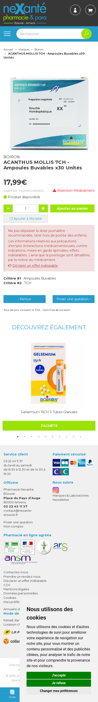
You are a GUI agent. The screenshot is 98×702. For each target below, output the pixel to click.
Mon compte (13, 526)
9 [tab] (73, 436)
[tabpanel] (49, 384)
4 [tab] (38, 436)
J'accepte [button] (59, 675)
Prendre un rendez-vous (21, 576)
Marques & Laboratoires (70, 495)
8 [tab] (66, 436)
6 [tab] (52, 436)
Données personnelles (20, 593)
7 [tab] (59, 436)
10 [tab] (80, 436)
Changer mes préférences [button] (59, 691)
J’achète (49, 425)
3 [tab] (31, 436)
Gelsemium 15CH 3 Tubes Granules (49, 412)
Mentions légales (16, 589)
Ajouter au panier (72, 208)
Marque (24, 49)
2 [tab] (24, 436)
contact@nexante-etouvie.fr (17, 512)
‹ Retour (24, 299)
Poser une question (18, 522)
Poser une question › (73, 299)
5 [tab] (45, 436)
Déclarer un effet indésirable (35, 266)
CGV (6, 585)
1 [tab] (17, 436)
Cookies (9, 598)
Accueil (8, 49)
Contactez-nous (15, 572)
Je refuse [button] (59, 683)
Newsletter (61, 499)
